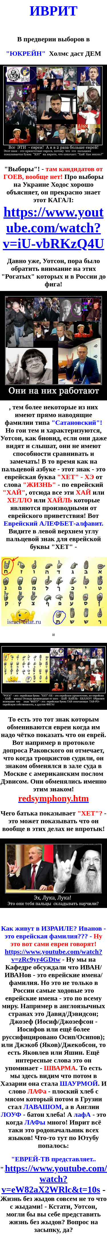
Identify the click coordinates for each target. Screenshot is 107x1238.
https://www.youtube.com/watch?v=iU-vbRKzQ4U (53, 227)
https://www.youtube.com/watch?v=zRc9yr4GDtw (53, 955)
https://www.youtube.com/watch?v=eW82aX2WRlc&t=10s (54, 1179)
